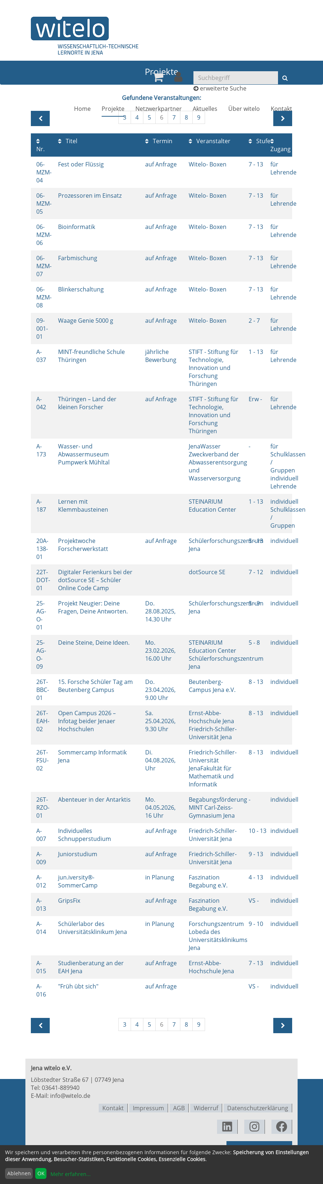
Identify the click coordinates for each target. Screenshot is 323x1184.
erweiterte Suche (223, 89)
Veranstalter (209, 141)
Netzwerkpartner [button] (158, 110)
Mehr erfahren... (70, 1174)
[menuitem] (157, 78)
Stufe (259, 141)
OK (41, 1173)
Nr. (40, 145)
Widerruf (206, 1108)
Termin (158, 141)
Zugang (280, 145)
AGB (179, 1108)
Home (82, 110)
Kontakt (281, 110)
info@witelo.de (70, 1096)
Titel (67, 141)
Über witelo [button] (244, 110)
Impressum (148, 1108)
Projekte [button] (113, 110)
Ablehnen (19, 1173)
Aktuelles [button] (205, 110)
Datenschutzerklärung (257, 1108)
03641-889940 (60, 1088)
